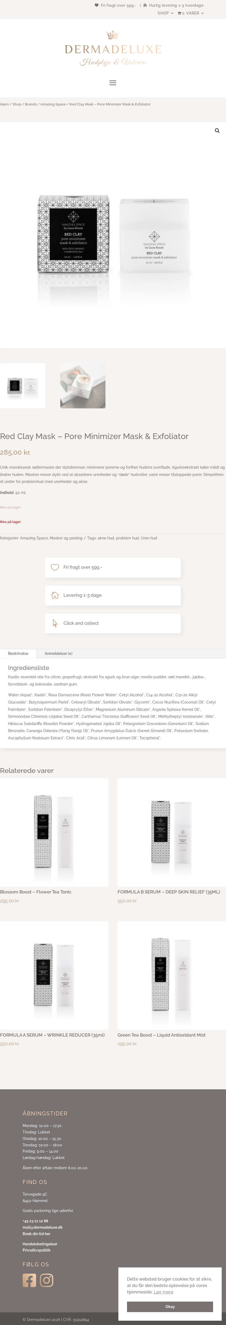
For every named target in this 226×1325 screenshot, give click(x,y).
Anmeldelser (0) (58, 653)
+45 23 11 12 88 (35, 1221)
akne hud (106, 538)
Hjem (4, 104)
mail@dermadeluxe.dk (43, 1227)
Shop (163, 13)
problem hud (127, 538)
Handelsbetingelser (40, 1244)
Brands (31, 104)
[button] (217, 131)
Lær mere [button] (163, 1292)
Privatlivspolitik (37, 1250)
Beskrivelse (18, 653)
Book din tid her (36, 1234)
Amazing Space (53, 104)
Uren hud (149, 538)
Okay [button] (170, 1306)
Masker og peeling (66, 538)
